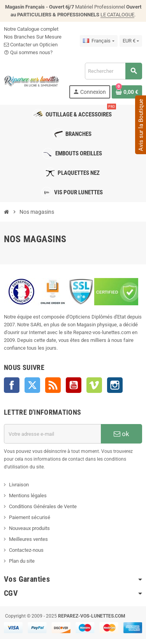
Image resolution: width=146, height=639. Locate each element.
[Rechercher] (113, 71)
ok (121, 434)
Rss (53, 385)
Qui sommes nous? (28, 52)
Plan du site (22, 561)
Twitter (32, 385)
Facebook (11, 385)
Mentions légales (28, 495)
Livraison (19, 485)
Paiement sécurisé (29, 517)
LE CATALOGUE (117, 15)
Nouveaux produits (29, 528)
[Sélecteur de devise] (131, 41)
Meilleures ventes (28, 539)
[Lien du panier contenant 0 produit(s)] (127, 92)
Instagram (115, 385)
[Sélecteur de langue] (98, 41)
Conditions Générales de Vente (43, 506)
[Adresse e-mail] (52, 434)
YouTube (73, 385)
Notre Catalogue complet (31, 29)
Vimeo (94, 385)
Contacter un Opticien (31, 45)
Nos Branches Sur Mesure (33, 37)
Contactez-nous (26, 550)
